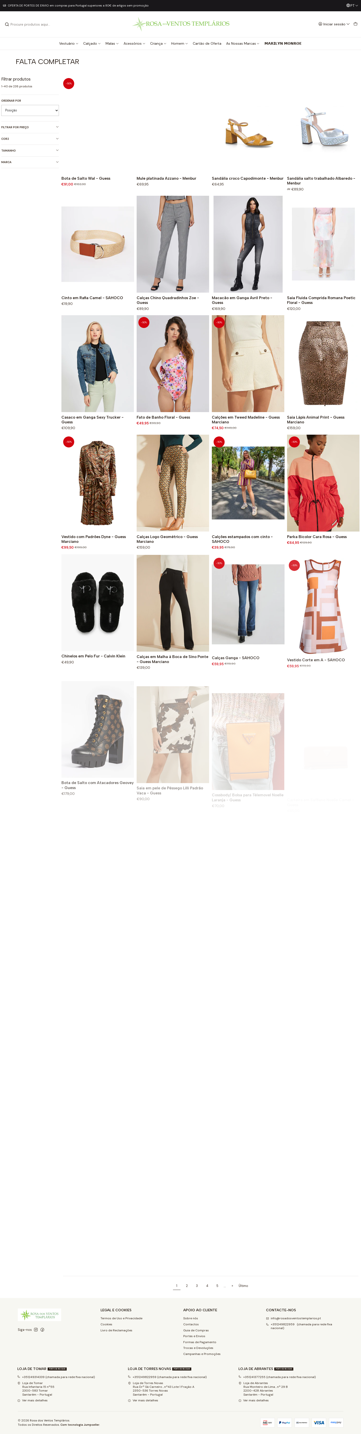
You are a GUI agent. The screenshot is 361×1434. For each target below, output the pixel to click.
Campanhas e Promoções (202, 1354)
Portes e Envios (194, 1336)
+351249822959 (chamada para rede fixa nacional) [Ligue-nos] (299, 1326)
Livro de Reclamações (116, 1330)
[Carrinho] (355, 24)
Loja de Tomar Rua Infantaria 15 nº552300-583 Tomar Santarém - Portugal (35, 1389)
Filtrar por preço (30, 127)
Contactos (191, 1324)
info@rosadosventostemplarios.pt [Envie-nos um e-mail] (293, 1318)
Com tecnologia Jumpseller (79, 1424)
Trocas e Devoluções (198, 1348)
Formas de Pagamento (199, 1342)
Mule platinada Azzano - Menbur (166, 178)
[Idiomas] (352, 6)
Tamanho (30, 150)
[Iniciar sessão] (334, 24)
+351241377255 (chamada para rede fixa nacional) (277, 1377)
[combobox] (30, 24)
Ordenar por (11, 100)
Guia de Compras (196, 1330)
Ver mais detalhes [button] (32, 1400)
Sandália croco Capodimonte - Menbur (248, 178)
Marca (30, 162)
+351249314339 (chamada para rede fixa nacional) (56, 1377)
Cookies (106, 1324)
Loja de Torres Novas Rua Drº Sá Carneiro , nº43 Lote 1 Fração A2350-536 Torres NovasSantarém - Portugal (161, 1389)
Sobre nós (190, 1318)
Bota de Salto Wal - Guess (85, 178)
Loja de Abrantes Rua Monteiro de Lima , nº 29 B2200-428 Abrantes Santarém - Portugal (263, 1389)
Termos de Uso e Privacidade (121, 1318)
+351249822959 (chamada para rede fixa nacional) (167, 1377)
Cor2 (30, 139)
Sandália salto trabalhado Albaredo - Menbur (321, 180)
